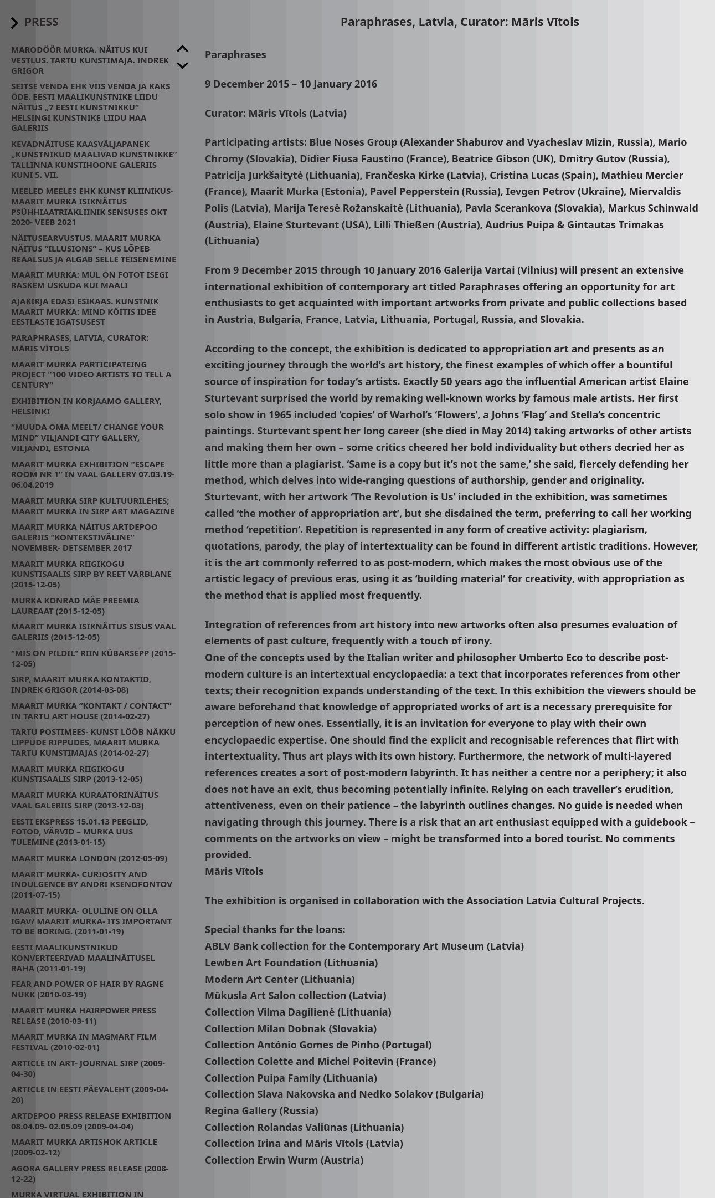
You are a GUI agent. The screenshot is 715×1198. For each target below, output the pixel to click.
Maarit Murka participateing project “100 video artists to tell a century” (91, 375)
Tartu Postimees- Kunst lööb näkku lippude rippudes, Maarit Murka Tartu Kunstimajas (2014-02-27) (93, 742)
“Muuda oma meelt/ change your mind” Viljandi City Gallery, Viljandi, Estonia (87, 437)
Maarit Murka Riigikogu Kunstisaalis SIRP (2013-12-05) (76, 774)
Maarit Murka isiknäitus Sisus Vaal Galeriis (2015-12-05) (93, 631)
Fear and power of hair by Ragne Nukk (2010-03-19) (87, 989)
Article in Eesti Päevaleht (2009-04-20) (89, 1094)
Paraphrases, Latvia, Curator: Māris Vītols (79, 343)
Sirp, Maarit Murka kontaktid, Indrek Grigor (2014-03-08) (81, 684)
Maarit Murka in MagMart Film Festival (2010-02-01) (84, 1041)
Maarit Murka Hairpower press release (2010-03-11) (83, 1015)
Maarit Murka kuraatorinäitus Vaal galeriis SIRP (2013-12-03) (84, 800)
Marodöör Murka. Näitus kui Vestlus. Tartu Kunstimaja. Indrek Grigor (90, 60)
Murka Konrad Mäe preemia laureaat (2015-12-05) (75, 605)
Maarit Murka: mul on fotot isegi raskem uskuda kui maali (89, 279)
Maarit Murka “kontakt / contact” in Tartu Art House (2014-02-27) (91, 710)
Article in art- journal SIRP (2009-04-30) (88, 1068)
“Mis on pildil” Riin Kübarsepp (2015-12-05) (93, 658)
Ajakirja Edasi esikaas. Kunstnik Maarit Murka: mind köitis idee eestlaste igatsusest (85, 311)
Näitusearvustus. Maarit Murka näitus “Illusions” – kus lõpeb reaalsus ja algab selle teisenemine (93, 248)
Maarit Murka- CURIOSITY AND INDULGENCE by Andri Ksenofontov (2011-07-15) (91, 884)
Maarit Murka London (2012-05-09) (89, 857)
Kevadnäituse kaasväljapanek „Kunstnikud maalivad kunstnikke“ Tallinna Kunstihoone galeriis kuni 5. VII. (94, 159)
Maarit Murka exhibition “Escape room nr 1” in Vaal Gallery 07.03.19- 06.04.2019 (92, 474)
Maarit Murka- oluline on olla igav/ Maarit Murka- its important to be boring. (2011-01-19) (91, 921)
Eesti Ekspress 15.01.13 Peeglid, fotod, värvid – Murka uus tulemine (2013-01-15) (79, 832)
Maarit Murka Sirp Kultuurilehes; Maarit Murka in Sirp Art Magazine (92, 505)
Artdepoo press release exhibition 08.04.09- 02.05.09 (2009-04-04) (91, 1121)
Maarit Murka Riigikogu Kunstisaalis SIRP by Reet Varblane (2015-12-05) (91, 574)
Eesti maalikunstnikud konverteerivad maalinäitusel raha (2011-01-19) (83, 957)
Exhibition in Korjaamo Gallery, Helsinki (86, 406)
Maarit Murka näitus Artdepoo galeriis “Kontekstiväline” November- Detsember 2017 (84, 537)
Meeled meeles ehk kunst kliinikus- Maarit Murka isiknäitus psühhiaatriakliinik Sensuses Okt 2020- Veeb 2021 (92, 206)
